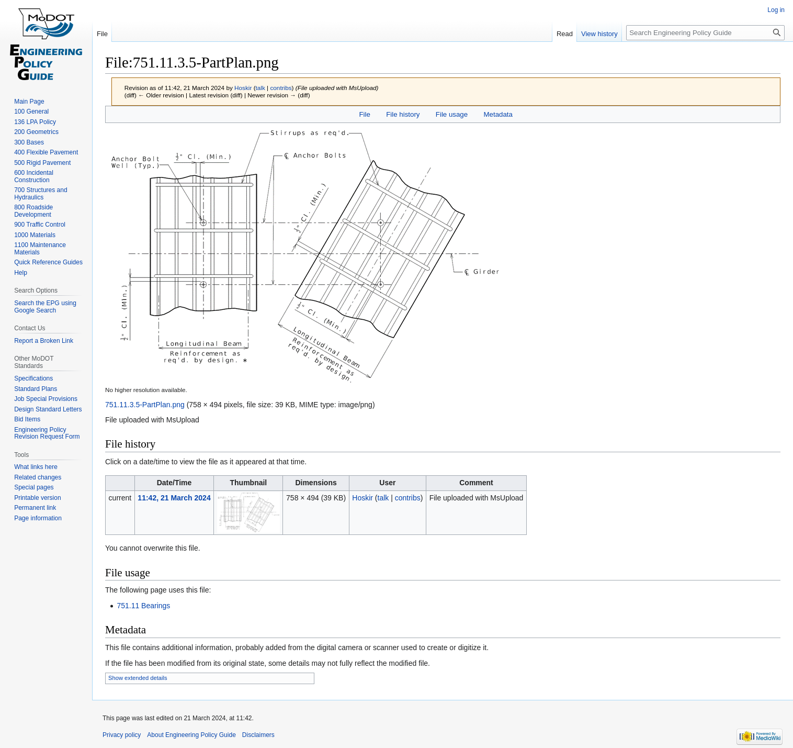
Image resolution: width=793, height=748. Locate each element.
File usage (452, 114)
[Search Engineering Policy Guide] (705, 32)
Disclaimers (258, 735)
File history (403, 114)
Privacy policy (122, 735)
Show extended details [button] (137, 678)
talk (260, 87)
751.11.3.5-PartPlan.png (145, 404)
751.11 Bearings (143, 605)
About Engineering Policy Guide (191, 735)
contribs (280, 87)
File (364, 114)
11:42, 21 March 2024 (174, 498)
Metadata (497, 114)
